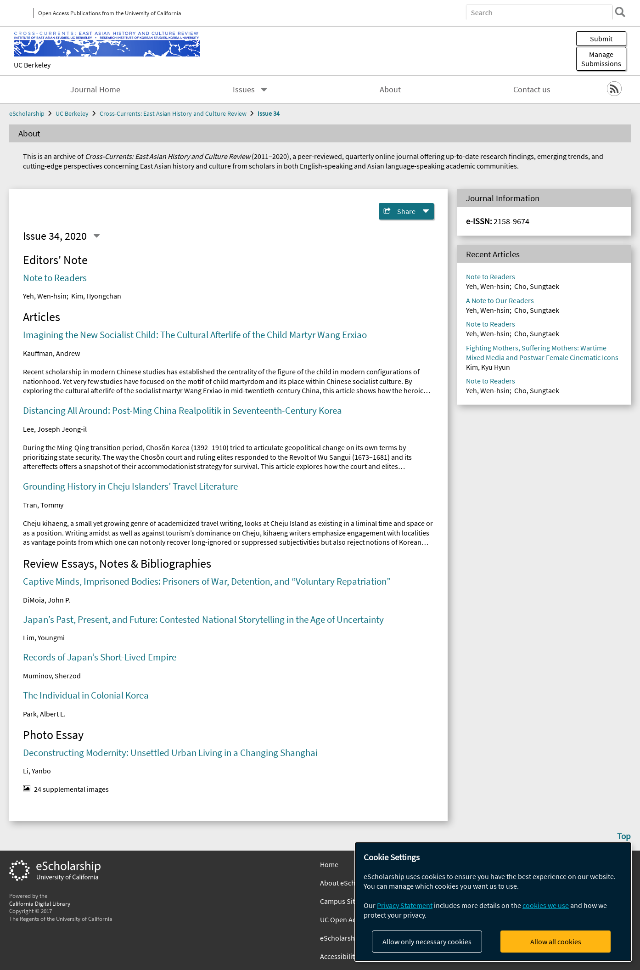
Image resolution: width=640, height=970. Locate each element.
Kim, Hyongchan (96, 295)
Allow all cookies (555, 941)
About (390, 90)
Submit (601, 38)
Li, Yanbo (37, 770)
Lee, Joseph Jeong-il (55, 429)
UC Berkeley (32, 64)
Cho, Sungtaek (536, 286)
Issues (244, 90)
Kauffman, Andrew (51, 353)
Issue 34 (269, 113)
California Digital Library (39, 903)
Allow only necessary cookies (427, 941)
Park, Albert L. (44, 713)
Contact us (531, 90)
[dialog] (493, 902)
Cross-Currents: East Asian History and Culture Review (173, 113)
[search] (619, 12)
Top (624, 835)
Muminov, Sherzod (52, 675)
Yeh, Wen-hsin (45, 295)
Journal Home (95, 90)
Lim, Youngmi (44, 637)
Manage (601, 59)
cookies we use (545, 905)
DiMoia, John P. (46, 599)
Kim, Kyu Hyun (488, 367)
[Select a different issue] (96, 236)
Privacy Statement (404, 905)
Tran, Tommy (43, 504)
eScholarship (27, 113)
